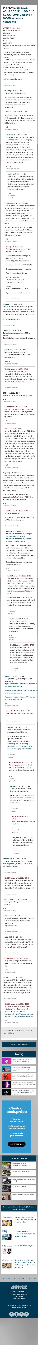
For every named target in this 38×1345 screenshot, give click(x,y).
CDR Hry (19, 1054)
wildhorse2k (7, 859)
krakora (6, 304)
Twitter (16, 1279)
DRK (4, 393)
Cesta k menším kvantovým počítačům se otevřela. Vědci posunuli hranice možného (23, 1092)
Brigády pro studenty (19, 1209)
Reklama (32, 1279)
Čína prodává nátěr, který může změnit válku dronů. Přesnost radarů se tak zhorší (23, 1076)
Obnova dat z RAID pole (10, 1207)
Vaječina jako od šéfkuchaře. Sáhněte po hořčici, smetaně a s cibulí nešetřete (25, 1219)
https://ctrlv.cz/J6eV (11, 925)
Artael (7, 937)
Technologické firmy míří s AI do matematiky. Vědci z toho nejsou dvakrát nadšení (23, 1069)
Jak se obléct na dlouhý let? (24, 1246)
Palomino (9, 135)
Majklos (6, 473)
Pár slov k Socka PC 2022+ (20, 1187)
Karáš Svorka (9, 203)
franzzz (7, 91)
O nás (24, 1279)
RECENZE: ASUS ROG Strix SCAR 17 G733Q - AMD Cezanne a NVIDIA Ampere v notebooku (18, 14)
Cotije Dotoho (8, 899)
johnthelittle (9, 350)
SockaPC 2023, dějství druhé (20, 1171)
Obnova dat (22, 1207)
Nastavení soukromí (19, 1298)
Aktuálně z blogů (19, 1158)
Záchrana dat (31, 1207)
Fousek (6, 977)
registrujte (10, 1033)
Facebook (6, 1279)
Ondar (9, 174)
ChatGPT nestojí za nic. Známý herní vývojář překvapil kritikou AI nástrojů (25, 1234)
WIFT (5, 28)
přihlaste (29, 1030)
